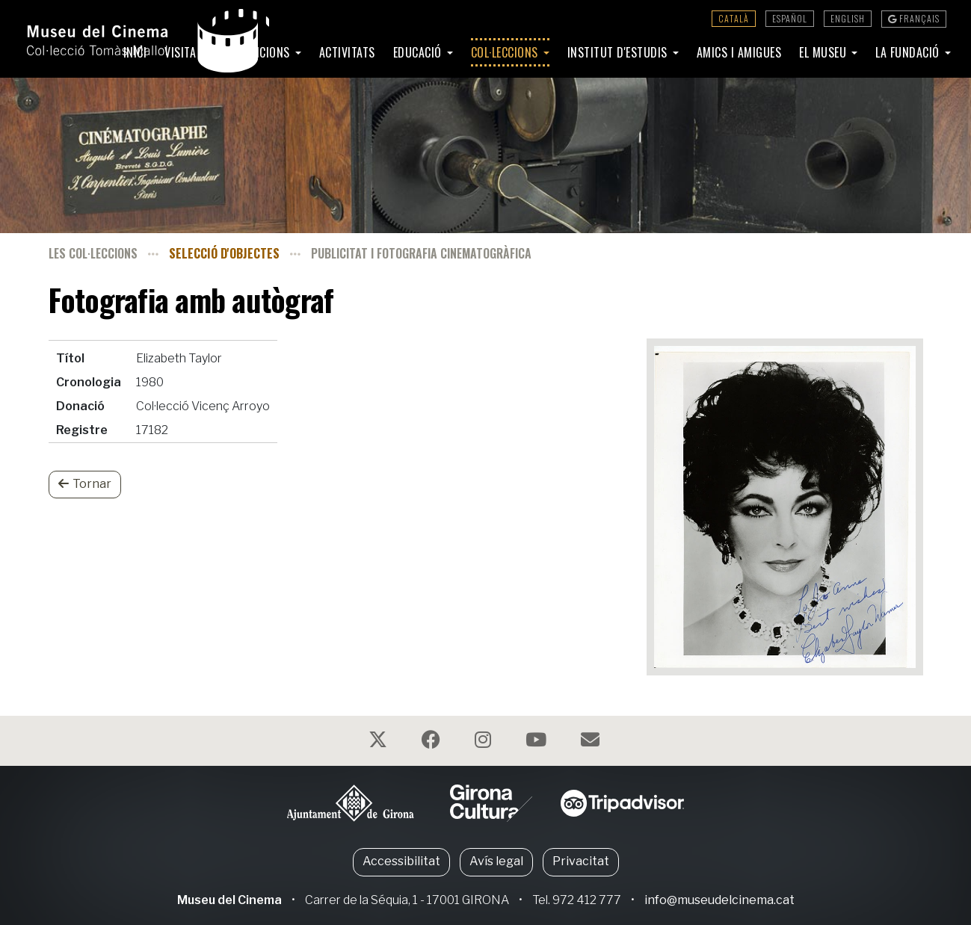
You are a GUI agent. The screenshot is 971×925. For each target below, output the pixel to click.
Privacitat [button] (580, 861)
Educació (419, 52)
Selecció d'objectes (224, 253)
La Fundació (909, 52)
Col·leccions (506, 52)
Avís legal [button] (496, 861)
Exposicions (259, 52)
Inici (135, 52)
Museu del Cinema (229, 900)
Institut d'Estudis (619, 52)
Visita (182, 52)
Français (914, 18)
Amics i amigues (739, 52)
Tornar (84, 484)
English (847, 18)
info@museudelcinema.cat (719, 900)
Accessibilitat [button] (401, 861)
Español (789, 18)
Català (733, 18)
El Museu (824, 52)
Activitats (347, 52)
